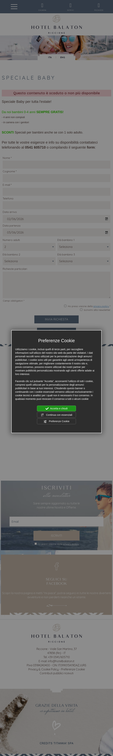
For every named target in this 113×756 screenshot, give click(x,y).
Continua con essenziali (56, 415)
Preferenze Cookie (56, 421)
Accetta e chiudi (57, 408)
